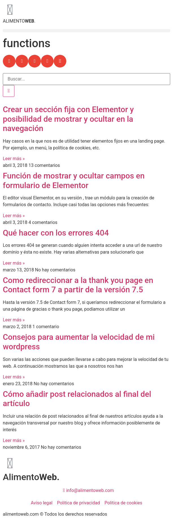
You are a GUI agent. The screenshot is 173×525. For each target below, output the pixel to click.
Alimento (31, 477)
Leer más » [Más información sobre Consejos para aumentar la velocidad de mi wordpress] (14, 377)
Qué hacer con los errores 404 (56, 233)
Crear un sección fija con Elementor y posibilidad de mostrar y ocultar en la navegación (68, 119)
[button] (86, 30)
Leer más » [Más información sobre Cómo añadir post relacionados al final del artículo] (14, 440)
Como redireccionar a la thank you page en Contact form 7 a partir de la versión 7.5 (78, 285)
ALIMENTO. (19, 21)
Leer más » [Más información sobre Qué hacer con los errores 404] (14, 263)
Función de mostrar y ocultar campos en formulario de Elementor (73, 180)
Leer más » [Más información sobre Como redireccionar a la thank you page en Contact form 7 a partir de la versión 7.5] (14, 320)
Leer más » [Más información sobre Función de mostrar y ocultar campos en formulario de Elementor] (14, 215)
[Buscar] (8, 91)
